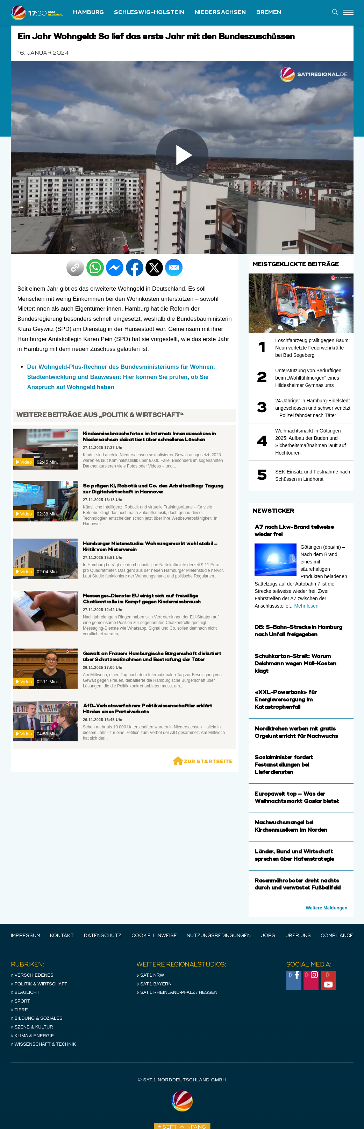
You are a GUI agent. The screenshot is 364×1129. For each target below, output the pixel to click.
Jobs (268, 936)
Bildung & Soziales (37, 1018)
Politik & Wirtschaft (39, 983)
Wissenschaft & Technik (43, 1044)
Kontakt (62, 936)
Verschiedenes (32, 975)
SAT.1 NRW (150, 975)
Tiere (19, 1009)
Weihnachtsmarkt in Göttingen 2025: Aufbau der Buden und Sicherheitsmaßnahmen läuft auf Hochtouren (310, 442)
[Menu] (348, 12)
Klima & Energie (32, 1035)
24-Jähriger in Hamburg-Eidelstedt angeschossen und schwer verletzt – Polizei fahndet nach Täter (312, 408)
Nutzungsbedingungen (219, 936)
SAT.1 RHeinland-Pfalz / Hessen (176, 992)
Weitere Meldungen (327, 907)
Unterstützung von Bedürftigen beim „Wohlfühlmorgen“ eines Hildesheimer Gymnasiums (308, 378)
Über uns (298, 936)
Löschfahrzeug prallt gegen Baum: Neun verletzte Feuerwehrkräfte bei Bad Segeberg (312, 348)
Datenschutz (102, 936)
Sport (20, 1001)
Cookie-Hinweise (154, 936)
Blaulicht (25, 992)
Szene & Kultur (32, 1027)
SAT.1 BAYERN (154, 983)
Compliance (337, 936)
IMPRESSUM (25, 936)
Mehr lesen (306, 606)
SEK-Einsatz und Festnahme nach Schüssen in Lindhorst (312, 475)
